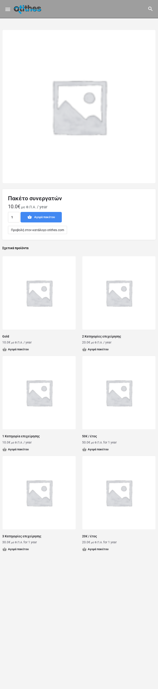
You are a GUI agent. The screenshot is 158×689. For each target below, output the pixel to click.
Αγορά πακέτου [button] (18, 349)
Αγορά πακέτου (44, 217)
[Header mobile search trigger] (150, 9)
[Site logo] (28, 9)
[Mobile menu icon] (8, 9)
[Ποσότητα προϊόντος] (14, 217)
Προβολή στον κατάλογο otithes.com (37, 230)
